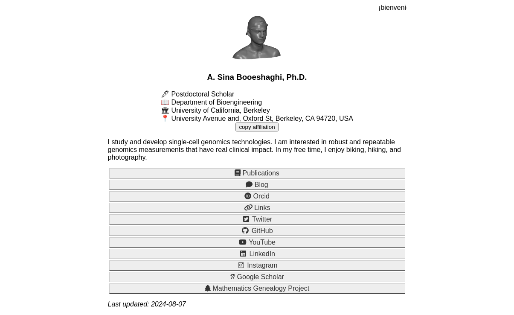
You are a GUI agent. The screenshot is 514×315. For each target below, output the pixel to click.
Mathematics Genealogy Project (257, 288)
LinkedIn (257, 253)
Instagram (257, 265)
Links (257, 207)
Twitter (257, 219)
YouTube (257, 242)
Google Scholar (257, 276)
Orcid (257, 196)
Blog (257, 184)
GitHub (257, 230)
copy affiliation (257, 127)
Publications (257, 173)
